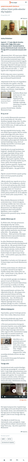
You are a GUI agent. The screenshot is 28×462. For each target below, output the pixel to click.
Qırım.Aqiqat (7, 387)
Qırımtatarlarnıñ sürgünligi (10, 6)
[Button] (24, 18)
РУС (17, 460)
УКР (11, 460)
